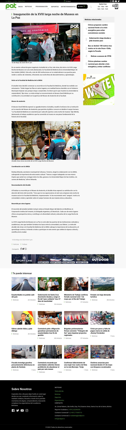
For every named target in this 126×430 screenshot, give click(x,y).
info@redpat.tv (60, 419)
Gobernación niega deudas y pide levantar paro (100, 39)
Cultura (24, 244)
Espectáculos (59, 400)
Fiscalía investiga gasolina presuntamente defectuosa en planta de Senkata (23, 365)
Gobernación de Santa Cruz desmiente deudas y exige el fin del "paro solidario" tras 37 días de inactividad (49, 298)
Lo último (8, 1)
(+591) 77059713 (76, 412)
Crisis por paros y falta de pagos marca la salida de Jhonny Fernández (100, 331)
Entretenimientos (68, 7)
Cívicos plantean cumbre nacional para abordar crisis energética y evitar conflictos (99, 64)
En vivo (81, 6)
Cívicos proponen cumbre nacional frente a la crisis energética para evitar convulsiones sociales (98, 29)
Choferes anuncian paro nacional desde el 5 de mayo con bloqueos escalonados (101, 365)
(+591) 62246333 (74, 409)
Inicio (20, 7)
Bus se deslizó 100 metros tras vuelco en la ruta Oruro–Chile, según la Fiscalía (100, 48)
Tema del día (59, 391)
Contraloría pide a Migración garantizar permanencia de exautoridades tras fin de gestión (49, 332)
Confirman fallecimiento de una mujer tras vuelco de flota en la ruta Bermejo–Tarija (75, 365)
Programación (42, 6)
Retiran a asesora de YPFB (101, 56)
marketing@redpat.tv (77, 415)
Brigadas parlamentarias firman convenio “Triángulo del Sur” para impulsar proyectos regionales (76, 332)
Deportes (55, 7)
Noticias (28, 6)
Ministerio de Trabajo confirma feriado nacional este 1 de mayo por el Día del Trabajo (76, 297)
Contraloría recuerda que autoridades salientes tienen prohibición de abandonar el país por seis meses (49, 366)
